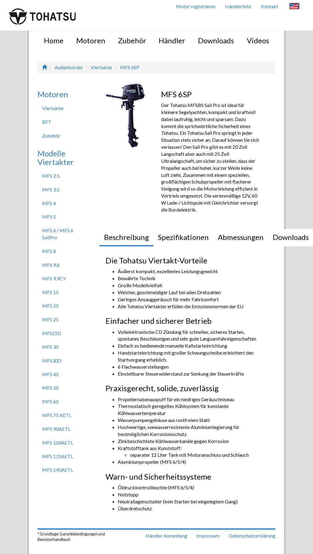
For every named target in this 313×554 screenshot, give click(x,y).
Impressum (208, 535)
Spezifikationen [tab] (183, 237)
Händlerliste (238, 6)
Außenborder (69, 67)
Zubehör (132, 40)
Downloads (216, 40)
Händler (172, 40)
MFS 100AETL (57, 442)
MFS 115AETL (57, 456)
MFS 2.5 (50, 176)
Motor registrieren (195, 6)
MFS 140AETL (57, 470)
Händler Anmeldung (166, 535)
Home (53, 40)
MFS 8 (49, 251)
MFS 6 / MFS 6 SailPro (57, 233)
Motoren (90, 40)
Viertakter (102, 67)
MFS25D (51, 333)
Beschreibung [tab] (126, 237)
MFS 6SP (129, 67)
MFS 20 (50, 306)
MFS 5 (49, 217)
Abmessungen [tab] (241, 237)
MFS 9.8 (50, 265)
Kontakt (269, 6)
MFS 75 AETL (56, 415)
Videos (258, 40)
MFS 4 (49, 203)
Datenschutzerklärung (252, 535)
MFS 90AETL (56, 429)
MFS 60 (50, 401)
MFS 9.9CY (54, 278)
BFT (47, 122)
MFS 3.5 (50, 189)
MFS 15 (50, 292)
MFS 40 (50, 374)
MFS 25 (50, 319)
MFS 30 (50, 347)
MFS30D (51, 360)
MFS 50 (50, 388)
